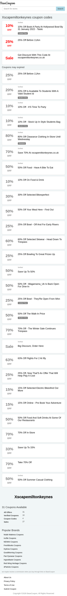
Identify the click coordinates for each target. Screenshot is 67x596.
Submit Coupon (10, 589)
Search (60, 9)
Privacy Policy (9, 581)
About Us (7, 577)
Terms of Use (9, 585)
